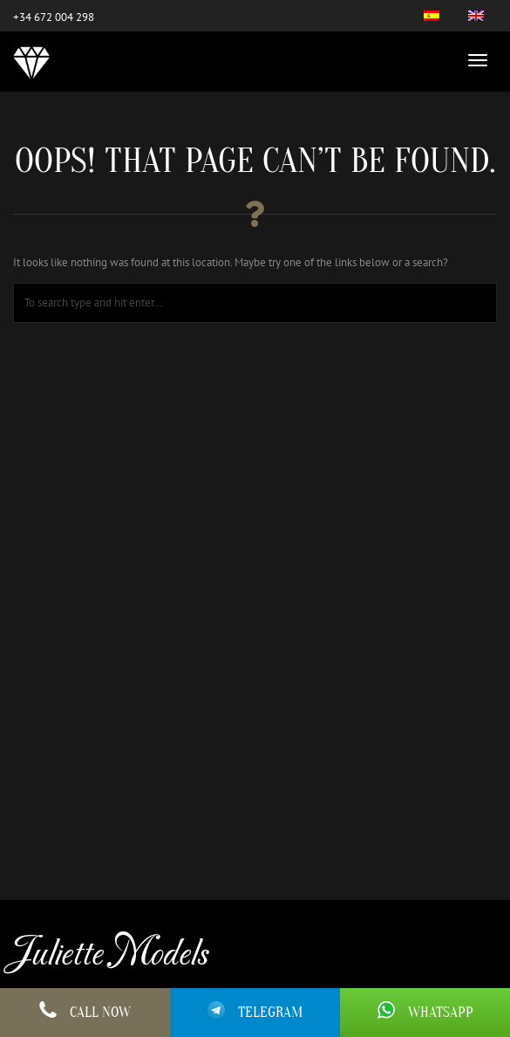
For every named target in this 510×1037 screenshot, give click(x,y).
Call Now (85, 1012)
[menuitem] (431, 15)
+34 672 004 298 (53, 17)
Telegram (255, 1010)
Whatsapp (425, 1012)
